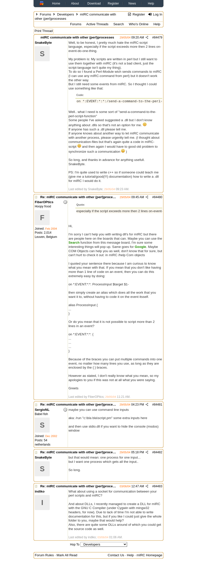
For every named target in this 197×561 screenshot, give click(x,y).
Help (151, 3)
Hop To (74, 544)
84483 (158, 486)
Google (140, 247)
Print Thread (43, 31)
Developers (65, 14)
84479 (158, 37)
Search (118, 24)
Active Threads (97, 24)
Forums (45, 14)
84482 (158, 452)
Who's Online (139, 24)
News (132, 3)
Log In (155, 14)
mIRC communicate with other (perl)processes (77, 37)
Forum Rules (44, 555)
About (75, 3)
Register (113, 3)
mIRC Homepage (149, 555)
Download (94, 3)
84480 (158, 197)
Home (56, 3)
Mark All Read (67, 555)
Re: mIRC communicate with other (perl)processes (80, 197)
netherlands (42, 444)
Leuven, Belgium (46, 237)
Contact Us (116, 555)
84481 (158, 404)
